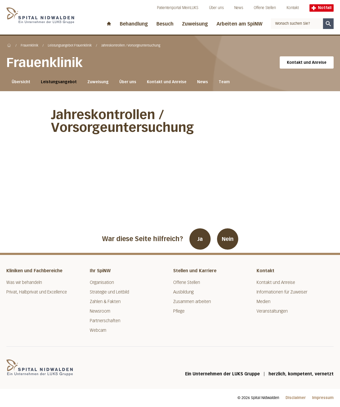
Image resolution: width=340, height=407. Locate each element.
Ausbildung (183, 292)
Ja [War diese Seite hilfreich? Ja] (200, 239)
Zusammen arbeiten (192, 301)
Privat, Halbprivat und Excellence (36, 292)
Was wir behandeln (24, 282)
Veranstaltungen (272, 311)
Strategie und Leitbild (109, 292)
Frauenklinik (29, 45)
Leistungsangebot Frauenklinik (70, 45)
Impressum (323, 398)
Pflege (179, 311)
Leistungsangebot (59, 82)
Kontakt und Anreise (306, 62)
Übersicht (21, 82)
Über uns (216, 8)
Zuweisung (195, 24)
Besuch (164, 24)
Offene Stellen (265, 8)
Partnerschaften (105, 320)
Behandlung (134, 24)
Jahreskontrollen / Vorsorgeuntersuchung (130, 45)
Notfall (322, 8)
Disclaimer (296, 398)
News (238, 8)
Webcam (98, 330)
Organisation (102, 282)
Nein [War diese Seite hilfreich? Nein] (227, 239)
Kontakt (293, 8)
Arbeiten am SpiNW (239, 24)
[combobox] (297, 23)
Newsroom (100, 311)
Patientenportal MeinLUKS (177, 8)
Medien (263, 301)
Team (224, 82)
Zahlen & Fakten (105, 301)
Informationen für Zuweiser (282, 292)
